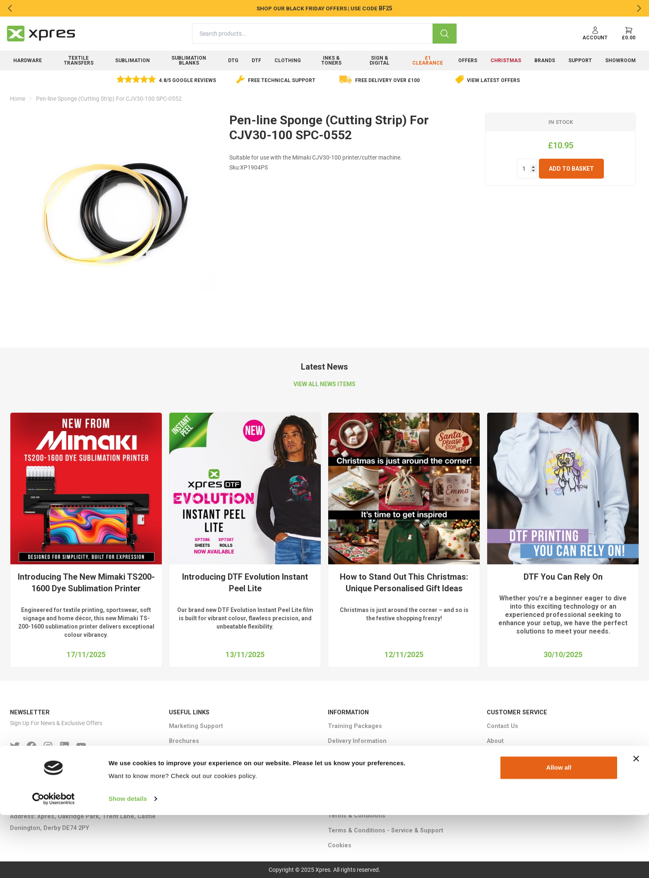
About (495, 741)
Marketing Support (196, 726)
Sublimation (132, 60)
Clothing (287, 60)
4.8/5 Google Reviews (187, 80)
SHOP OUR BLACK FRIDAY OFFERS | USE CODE (317, 8)
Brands (544, 60)
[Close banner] (636, 822)
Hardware (27, 60)
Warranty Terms (350, 800)
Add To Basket (571, 168)
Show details (127, 861)
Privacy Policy (348, 770)
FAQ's (494, 755)
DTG (233, 60)
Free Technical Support (281, 80)
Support (580, 60)
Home (17, 98)
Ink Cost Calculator (196, 755)
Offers (467, 60)
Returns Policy (349, 785)
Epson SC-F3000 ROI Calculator (214, 785)
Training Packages (355, 726)
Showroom (620, 60)
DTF (256, 60)
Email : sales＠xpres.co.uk (47, 801)
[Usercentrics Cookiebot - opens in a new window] (53, 862)
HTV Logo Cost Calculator (206, 770)
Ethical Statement (353, 755)
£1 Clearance (427, 60)
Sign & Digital (379, 60)
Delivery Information (357, 741)
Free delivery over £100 (387, 80)
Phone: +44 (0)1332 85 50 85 (49, 786)
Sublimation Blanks (188, 60)
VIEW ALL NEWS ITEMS (324, 384)
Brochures (184, 741)
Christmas (505, 60)
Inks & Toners (331, 60)
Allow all (559, 830)
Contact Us (502, 726)
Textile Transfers (79, 60)
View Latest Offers (493, 80)
